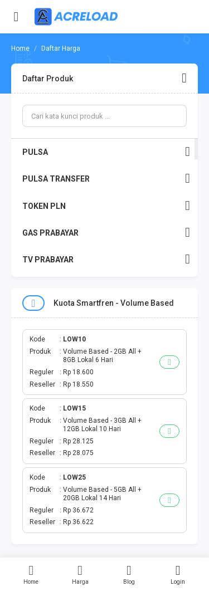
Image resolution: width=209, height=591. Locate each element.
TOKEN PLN (106, 205)
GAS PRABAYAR (106, 232)
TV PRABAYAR (106, 259)
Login (177, 574)
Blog (129, 574)
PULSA (106, 151)
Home (31, 574)
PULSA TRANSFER (106, 178)
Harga (80, 574)
